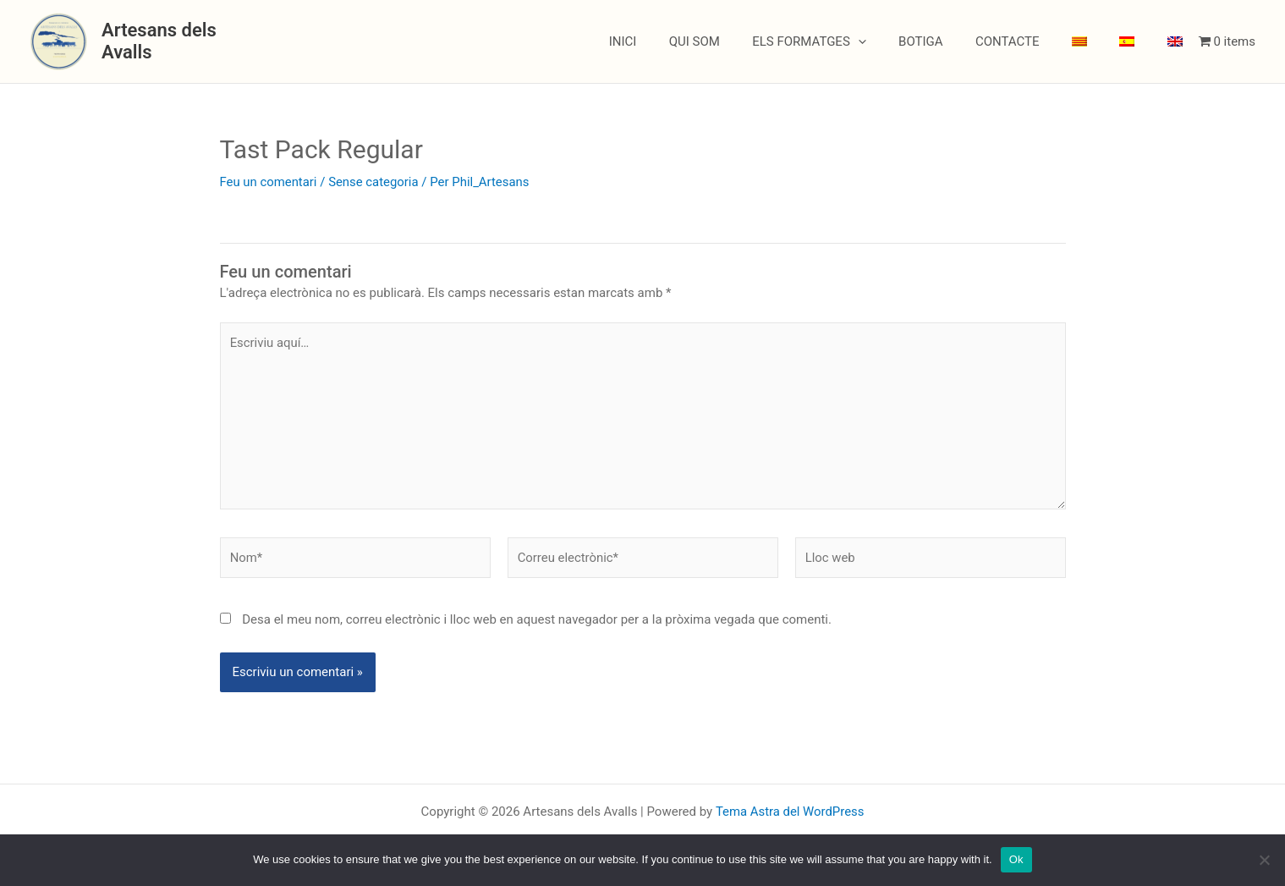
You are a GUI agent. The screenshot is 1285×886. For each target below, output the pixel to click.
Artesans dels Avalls (187, 41)
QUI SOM (740, 41)
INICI (675, 41)
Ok (1016, 859)
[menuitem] (1097, 41)
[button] (897, 41)
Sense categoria (374, 182)
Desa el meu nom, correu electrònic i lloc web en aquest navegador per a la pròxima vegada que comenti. (537, 621)
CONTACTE (1032, 41)
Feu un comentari (269, 182)
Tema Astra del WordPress (790, 811)
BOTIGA (953, 41)
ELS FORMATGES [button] (848, 41)
